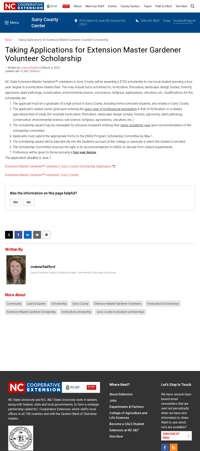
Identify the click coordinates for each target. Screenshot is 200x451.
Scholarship (59, 303)
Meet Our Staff (95, 6)
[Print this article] (46, 235)
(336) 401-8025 (147, 21)
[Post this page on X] (9, 235)
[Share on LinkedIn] (28, 235)
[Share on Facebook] (18, 235)
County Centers (130, 6)
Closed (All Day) (184, 20)
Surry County (80, 303)
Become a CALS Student (126, 424)
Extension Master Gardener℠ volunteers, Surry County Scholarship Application (58, 166)
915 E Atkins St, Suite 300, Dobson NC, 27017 (100, 22)
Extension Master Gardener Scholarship (31, 311)
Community (14, 303)
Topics (148, 6)
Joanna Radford (31, 67)
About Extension (121, 394)
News (8, 39)
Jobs (113, 400)
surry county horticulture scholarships (120, 311)
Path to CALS (163, 6)
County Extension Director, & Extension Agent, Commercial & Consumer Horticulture (73, 272)
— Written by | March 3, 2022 (32, 67)
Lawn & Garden (36, 303)
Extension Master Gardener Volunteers (117, 303)
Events (112, 6)
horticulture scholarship (76, 311)
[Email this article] (37, 235)
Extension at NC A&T (124, 430)
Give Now (181, 6)
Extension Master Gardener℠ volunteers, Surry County (42, 175)
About (78, 6)
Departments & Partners (126, 407)
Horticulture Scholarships (163, 303)
